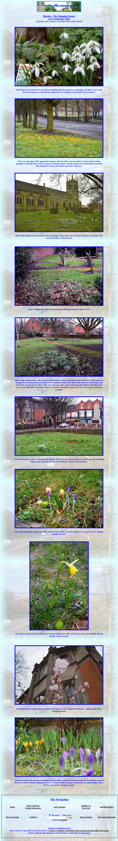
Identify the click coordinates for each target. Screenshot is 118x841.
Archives (33, 817)
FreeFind (64, 820)
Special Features (107, 807)
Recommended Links (107, 817)
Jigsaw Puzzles (86, 817)
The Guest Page (12, 817)
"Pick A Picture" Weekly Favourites (33, 807)
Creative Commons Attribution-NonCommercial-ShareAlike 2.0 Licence (79, 830)
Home (12, 807)
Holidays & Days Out (86, 807)
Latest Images (59, 807)
